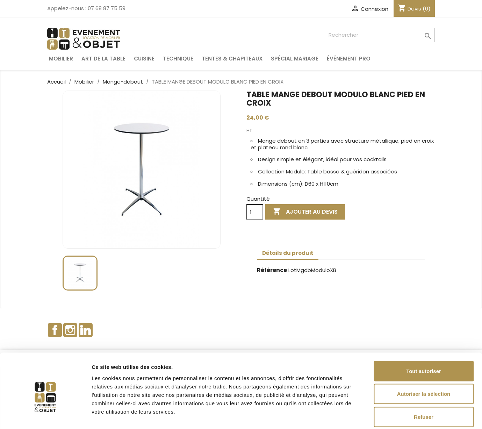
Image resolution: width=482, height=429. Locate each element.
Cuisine (144, 58)
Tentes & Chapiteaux (232, 58)
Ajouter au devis (305, 211)
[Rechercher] (380, 35)
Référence (272, 270)
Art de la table (103, 58)
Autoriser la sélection (424, 360)
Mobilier (61, 58)
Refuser (423, 383)
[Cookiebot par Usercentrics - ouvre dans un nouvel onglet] (45, 415)
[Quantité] (254, 212)
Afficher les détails (385, 415)
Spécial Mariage (294, 58)
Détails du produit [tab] (287, 253)
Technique (178, 58)
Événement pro (349, 58)
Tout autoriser (423, 337)
